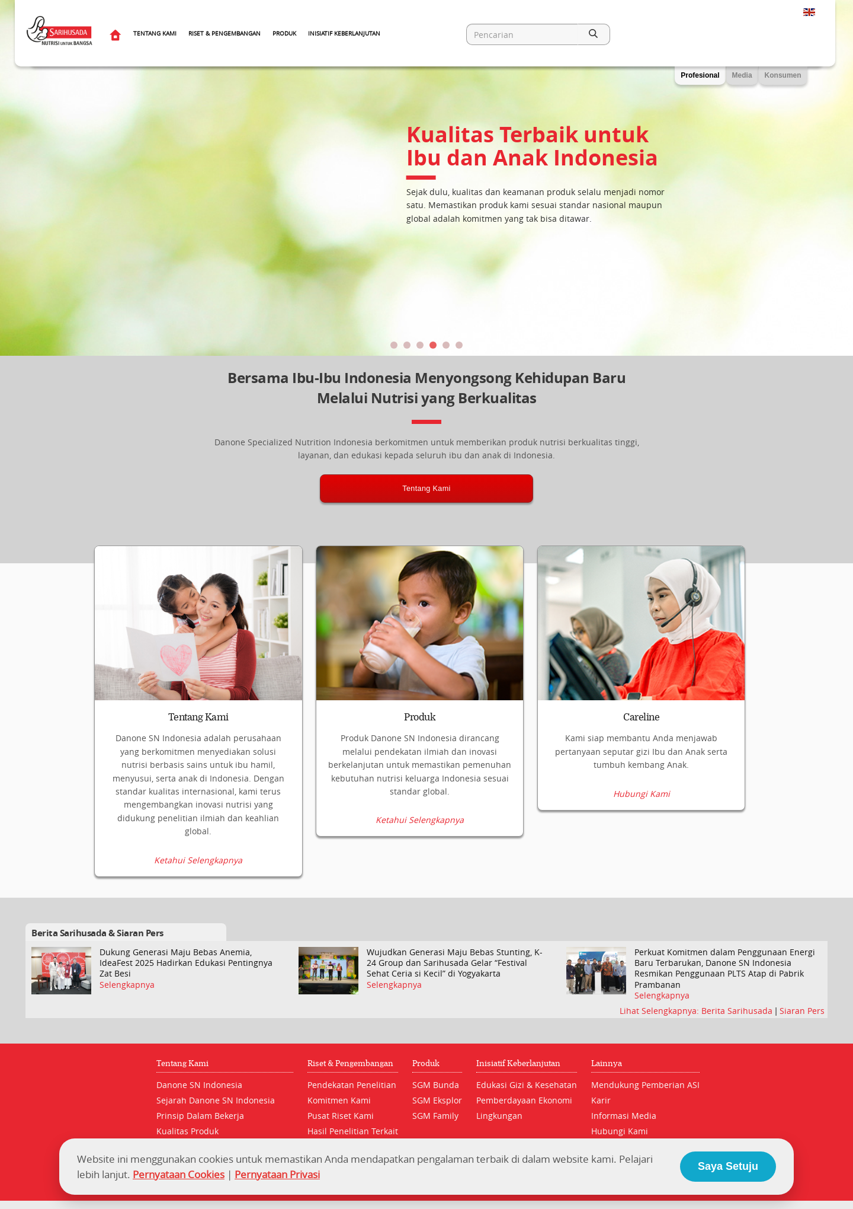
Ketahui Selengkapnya (198, 860)
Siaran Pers (802, 1010)
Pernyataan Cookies (179, 1174)
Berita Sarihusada (738, 1010)
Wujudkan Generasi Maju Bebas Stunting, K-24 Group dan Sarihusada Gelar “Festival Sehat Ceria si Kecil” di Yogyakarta (455, 963)
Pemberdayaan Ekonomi (524, 1100)
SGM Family (435, 1115)
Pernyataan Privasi (277, 1174)
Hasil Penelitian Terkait (352, 1131)
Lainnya (606, 1063)
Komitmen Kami (339, 1100)
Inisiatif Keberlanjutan (344, 33)
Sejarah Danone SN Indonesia (215, 1100)
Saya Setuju (728, 1166)
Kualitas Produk (187, 1131)
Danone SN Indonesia (199, 1084)
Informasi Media (623, 1115)
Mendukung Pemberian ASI (645, 1084)
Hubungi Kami (641, 860)
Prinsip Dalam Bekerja (200, 1115)
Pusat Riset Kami (340, 1115)
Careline (641, 717)
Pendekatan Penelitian (351, 1084)
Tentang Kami (155, 33)
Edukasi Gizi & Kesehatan (526, 1084)
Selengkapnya (127, 985)
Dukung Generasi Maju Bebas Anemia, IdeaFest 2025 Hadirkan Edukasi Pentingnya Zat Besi (186, 963)
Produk (284, 33)
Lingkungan (499, 1115)
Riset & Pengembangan (224, 33)
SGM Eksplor (437, 1100)
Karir (601, 1100)
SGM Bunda (435, 1084)
